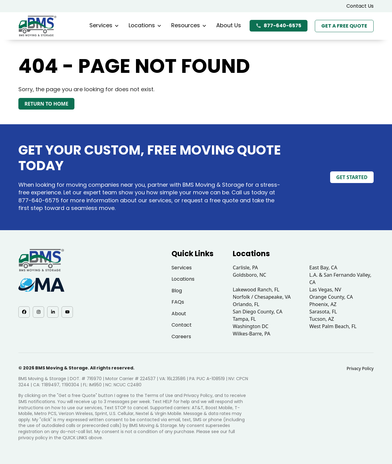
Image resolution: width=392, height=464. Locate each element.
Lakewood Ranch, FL (256, 289)
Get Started (352, 177)
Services (104, 25)
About (179, 313)
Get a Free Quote (344, 25)
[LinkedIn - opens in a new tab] (52, 312)
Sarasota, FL (323, 311)
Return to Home (46, 103)
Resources (188, 25)
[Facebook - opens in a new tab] (24, 312)
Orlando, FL (246, 304)
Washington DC (250, 326)
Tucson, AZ (321, 319)
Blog (177, 290)
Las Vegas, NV (325, 289)
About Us (228, 25)
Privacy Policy (360, 368)
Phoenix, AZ (323, 304)
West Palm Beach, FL (332, 326)
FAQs (178, 301)
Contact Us (360, 5)
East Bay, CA (323, 267)
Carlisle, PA (245, 267)
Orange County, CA (331, 297)
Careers (181, 336)
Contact (182, 324)
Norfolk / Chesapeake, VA (262, 297)
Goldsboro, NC (249, 274)
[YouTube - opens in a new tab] (67, 312)
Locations (145, 25)
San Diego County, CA (257, 311)
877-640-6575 (278, 25)
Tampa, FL (244, 319)
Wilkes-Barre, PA (251, 333)
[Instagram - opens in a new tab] (38, 312)
